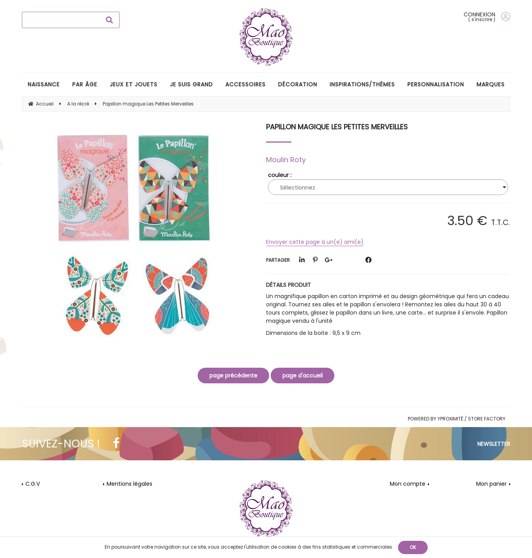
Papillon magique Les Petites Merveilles (337, 127)
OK (413, 547)
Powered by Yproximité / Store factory (456, 418)
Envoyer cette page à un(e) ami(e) (315, 242)
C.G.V (32, 484)
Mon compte (407, 484)
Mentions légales (129, 484)
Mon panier (491, 484)
